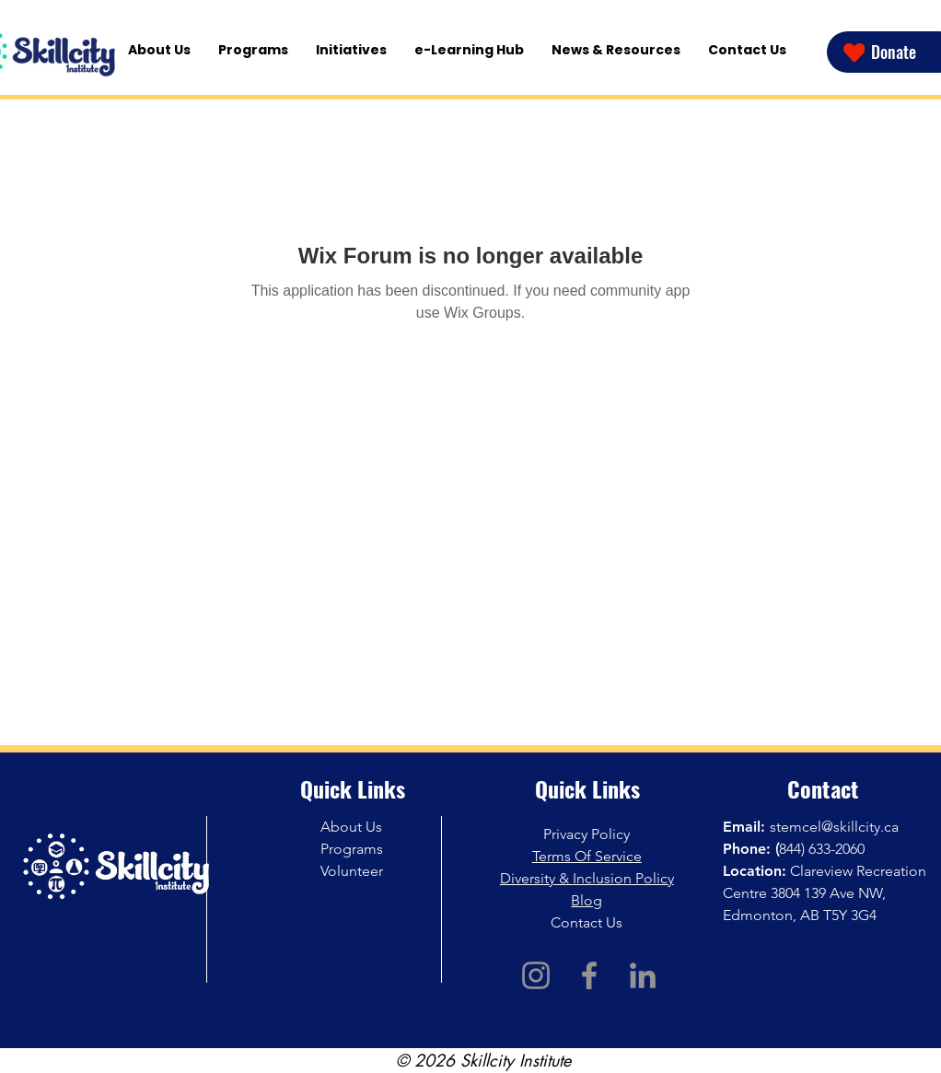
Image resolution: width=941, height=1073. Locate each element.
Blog (586, 900)
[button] (351, 50)
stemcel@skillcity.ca (834, 826)
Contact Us (586, 922)
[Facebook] (589, 975)
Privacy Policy (586, 834)
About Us (351, 826)
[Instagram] (535, 975)
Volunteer (351, 871)
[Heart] (853, 52)
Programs (351, 848)
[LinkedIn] (642, 975)
